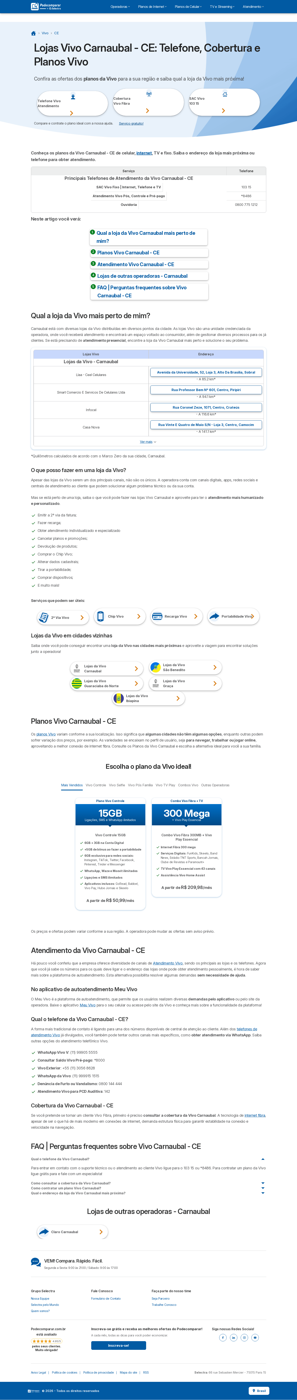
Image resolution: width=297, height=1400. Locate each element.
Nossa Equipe (40, 1298)
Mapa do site (128, 1372)
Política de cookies (64, 1372)
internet (144, 153)
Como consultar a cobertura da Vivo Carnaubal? (71, 1183)
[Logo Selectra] (46, 6)
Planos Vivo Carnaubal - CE (128, 253)
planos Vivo (46, 734)
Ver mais (146, 442)
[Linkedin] (233, 1337)
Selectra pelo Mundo (45, 1304)
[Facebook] (223, 1337)
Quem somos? (40, 1311)
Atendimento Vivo (168, 963)
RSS (146, 1372)
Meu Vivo (88, 1005)
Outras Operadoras (215, 785)
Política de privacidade (98, 1372)
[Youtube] (255, 1337)
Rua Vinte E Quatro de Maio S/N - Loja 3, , (206, 425)
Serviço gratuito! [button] (131, 123)
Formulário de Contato (106, 1298)
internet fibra (255, 1115)
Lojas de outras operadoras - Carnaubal (142, 276)
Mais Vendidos (72, 785)
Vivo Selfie (117, 785)
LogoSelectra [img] (33, 1391)
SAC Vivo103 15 (194, 101)
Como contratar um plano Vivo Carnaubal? (66, 1188)
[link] (46, 1339)
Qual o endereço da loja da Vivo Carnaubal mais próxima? (78, 1193)
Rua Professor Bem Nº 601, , (206, 390)
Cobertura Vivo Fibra (118, 101)
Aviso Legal (38, 1372)
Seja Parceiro (161, 1298)
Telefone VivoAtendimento (43, 103)
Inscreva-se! (118, 1345)
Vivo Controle (95, 785)
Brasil (259, 1391)
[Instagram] (244, 1337)
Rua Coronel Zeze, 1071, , (206, 407)
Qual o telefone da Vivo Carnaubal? (60, 1159)
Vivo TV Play (165, 785)
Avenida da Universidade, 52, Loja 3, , (206, 372)
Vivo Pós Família (140, 785)
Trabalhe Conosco (164, 1304)
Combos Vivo (188, 785)
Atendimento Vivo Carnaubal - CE (135, 264)
